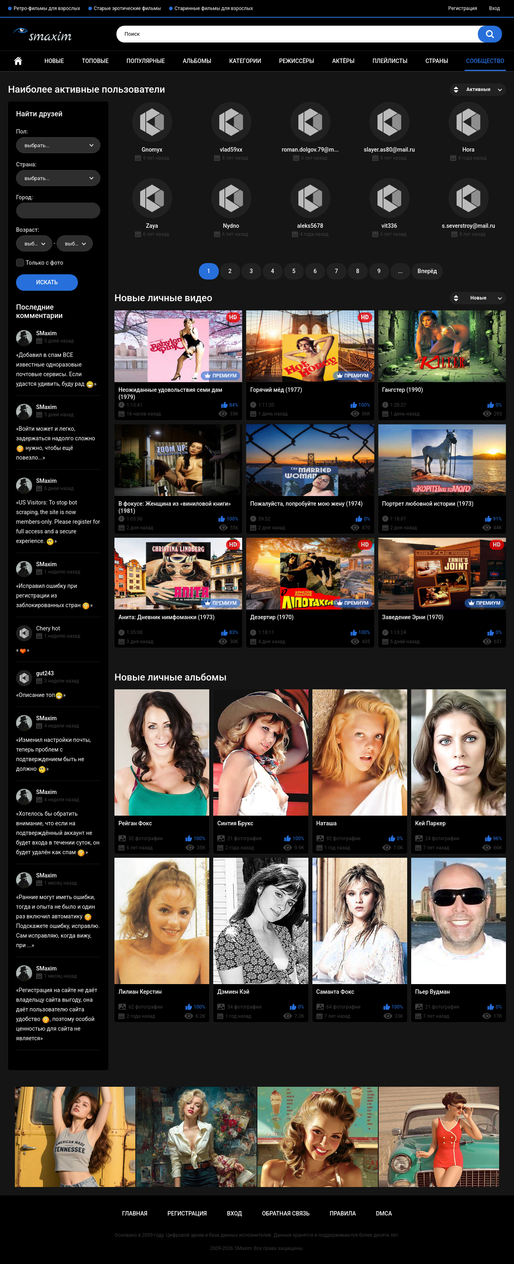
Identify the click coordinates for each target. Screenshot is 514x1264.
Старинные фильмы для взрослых (214, 8)
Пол (21, 131)
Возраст (27, 230)
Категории (245, 61)
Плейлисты (390, 61)
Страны (436, 61)
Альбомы (197, 61)
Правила (343, 1213)
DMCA (384, 1213)
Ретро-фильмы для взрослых (47, 8)
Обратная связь (286, 1213)
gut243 (45, 673)
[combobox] (58, 145)
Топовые (95, 61)
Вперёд (427, 271)
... (400, 271)
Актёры (343, 61)
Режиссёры (296, 61)
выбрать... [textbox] (36, 145)
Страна (25, 164)
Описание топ (41, 695)
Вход (494, 8)
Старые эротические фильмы (127, 8)
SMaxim (46, 333)
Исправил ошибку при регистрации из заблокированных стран (53, 595)
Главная (18, 61)
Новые (54, 61)
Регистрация (462, 8)
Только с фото (44, 262)
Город (24, 197)
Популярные (145, 61)
